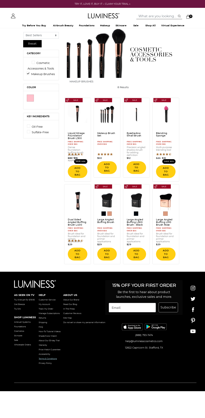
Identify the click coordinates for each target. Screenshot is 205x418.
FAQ (41, 327)
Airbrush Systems (22, 322)
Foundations (20, 327)
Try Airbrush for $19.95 (24, 300)
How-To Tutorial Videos (49, 331)
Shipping (43, 322)
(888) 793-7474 (144, 335)
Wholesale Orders (22, 345)
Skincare (18, 336)
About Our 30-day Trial (49, 341)
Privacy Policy (45, 363)
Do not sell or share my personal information (84, 322)
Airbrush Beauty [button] (63, 26)
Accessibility (44, 354)
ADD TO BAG (77, 171)
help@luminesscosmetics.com (144, 341)
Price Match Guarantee (49, 350)
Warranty (43, 345)
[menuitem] (63, 26)
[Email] (132, 307)
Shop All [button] (150, 26)
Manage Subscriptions (49, 313)
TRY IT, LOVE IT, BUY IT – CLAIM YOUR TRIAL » (102, 4)
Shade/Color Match (48, 336)
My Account (44, 304)
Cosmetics (19, 331)
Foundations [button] (87, 26)
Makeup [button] (105, 26)
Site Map (67, 318)
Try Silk (17, 309)
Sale (135, 26)
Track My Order (46, 309)
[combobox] (159, 16)
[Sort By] (41, 35)
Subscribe (168, 307)
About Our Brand (71, 300)
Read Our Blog (70, 304)
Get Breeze (19, 304)
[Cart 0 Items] (190, 16)
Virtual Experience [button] (172, 26)
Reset (32, 43)
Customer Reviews (72, 313)
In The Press (69, 309)
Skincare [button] (121, 26)
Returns (42, 318)
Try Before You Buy (34, 26)
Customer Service (47, 300)
